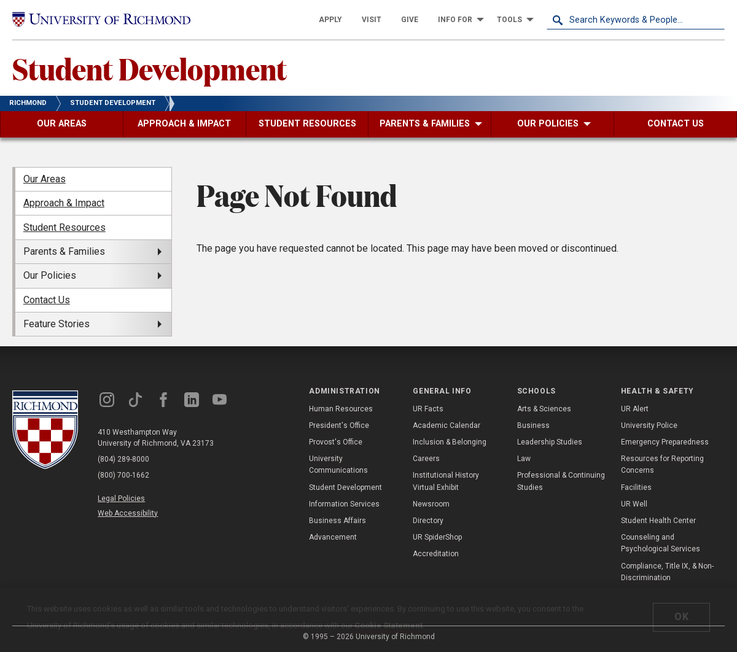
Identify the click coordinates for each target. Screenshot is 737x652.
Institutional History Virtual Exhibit (446, 481)
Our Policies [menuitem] (49, 275)
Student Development (149, 68)
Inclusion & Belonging (449, 442)
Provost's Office (335, 442)
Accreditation (436, 553)
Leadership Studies (549, 442)
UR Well (634, 504)
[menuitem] (330, 19)
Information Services (344, 504)
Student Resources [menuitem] (64, 227)
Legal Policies (121, 498)
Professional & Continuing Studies (561, 481)
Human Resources (341, 409)
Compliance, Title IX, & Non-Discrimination (667, 572)
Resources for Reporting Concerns (662, 464)
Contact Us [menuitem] (46, 300)
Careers (426, 458)
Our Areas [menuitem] (44, 179)
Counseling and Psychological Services (660, 543)
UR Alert (635, 409)
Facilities (636, 487)
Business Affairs (337, 520)
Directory (428, 520)
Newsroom (431, 504)
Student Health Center (658, 520)
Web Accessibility (128, 513)
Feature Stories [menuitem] (56, 324)
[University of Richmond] (101, 20)
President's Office (339, 425)
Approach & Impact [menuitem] (63, 203)
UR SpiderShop (437, 537)
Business (533, 425)
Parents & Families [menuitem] (64, 251)
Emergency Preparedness (665, 442)
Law (524, 458)
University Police (649, 425)
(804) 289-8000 (123, 459)
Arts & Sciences (544, 409)
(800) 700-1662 (123, 475)
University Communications (338, 464)
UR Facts (428, 409)
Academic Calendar (446, 425)
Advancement (333, 537)
